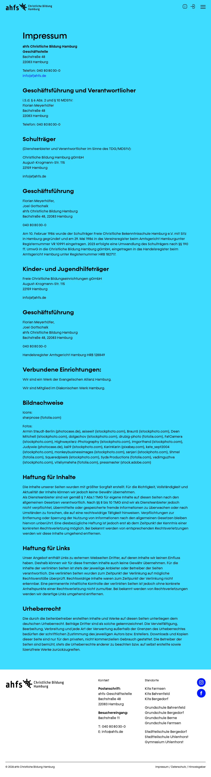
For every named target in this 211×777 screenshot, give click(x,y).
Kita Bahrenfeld (157, 693)
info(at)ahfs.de (34, 75)
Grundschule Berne (161, 718)
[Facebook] (201, 693)
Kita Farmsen (155, 688)
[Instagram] (201, 682)
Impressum (162, 767)
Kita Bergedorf (156, 699)
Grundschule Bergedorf (164, 712)
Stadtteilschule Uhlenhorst (166, 737)
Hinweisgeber (197, 767)
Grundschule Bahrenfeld (165, 707)
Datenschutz (178, 767)
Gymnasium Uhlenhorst (164, 742)
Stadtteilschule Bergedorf (166, 731)
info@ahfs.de (112, 731)
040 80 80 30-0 (114, 726)
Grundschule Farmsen (163, 723)
